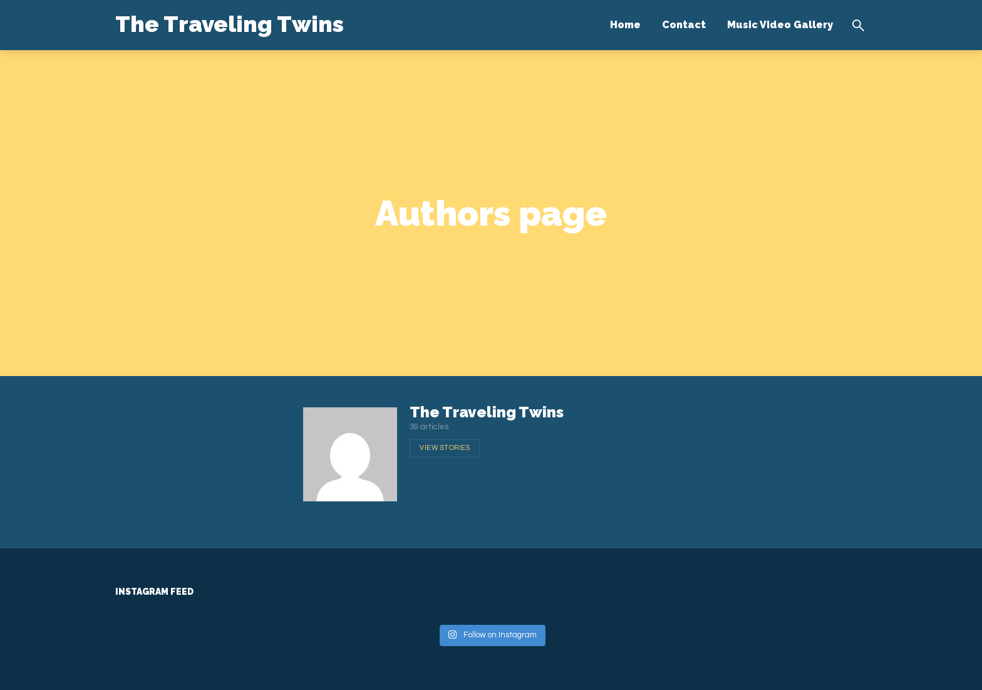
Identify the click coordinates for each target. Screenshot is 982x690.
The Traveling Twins (229, 24)
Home (625, 25)
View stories (445, 447)
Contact (684, 25)
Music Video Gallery (780, 25)
